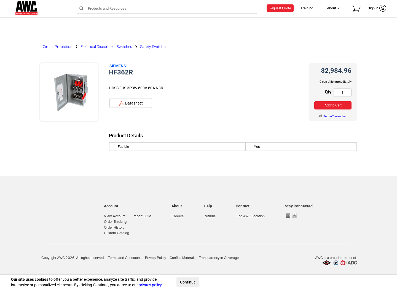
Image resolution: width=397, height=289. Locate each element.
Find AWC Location (250, 216)
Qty (328, 92)
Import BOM (142, 216)
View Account (114, 216)
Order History (114, 227)
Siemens (117, 66)
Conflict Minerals (182, 258)
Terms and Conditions (124, 258)
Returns (210, 216)
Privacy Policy (155, 258)
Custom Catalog (116, 233)
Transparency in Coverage (219, 258)
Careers (177, 216)
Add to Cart (333, 105)
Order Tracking (115, 222)
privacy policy (150, 285)
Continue (187, 282)
